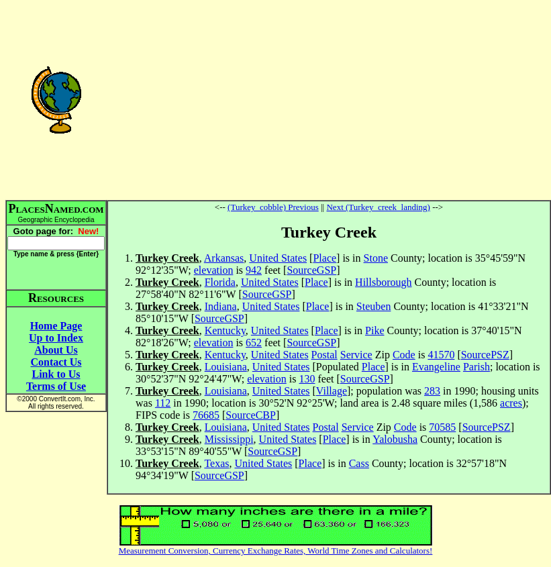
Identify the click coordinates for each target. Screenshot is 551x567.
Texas (216, 463)
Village (331, 391)
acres (511, 403)
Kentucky (225, 330)
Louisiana (226, 366)
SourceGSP (311, 270)
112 (162, 403)
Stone (376, 258)
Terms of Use (56, 386)
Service (356, 354)
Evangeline (436, 366)
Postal (324, 354)
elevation (214, 270)
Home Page (56, 325)
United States (278, 258)
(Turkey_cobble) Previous (273, 207)
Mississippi (229, 439)
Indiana (221, 306)
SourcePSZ (485, 354)
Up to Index (56, 338)
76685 (206, 415)
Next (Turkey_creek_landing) (378, 207)
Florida (220, 282)
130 (307, 378)
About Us (55, 350)
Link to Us (56, 374)
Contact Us (56, 362)
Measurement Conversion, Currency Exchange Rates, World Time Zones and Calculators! (276, 551)
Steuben (373, 306)
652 (254, 342)
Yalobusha (394, 439)
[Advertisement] (329, 99)
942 (254, 270)
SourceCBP (251, 415)
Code (404, 354)
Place (324, 258)
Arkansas (224, 258)
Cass (359, 463)
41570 (441, 354)
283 (432, 391)
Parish (476, 366)
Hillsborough (383, 282)
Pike (374, 330)
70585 (442, 427)
